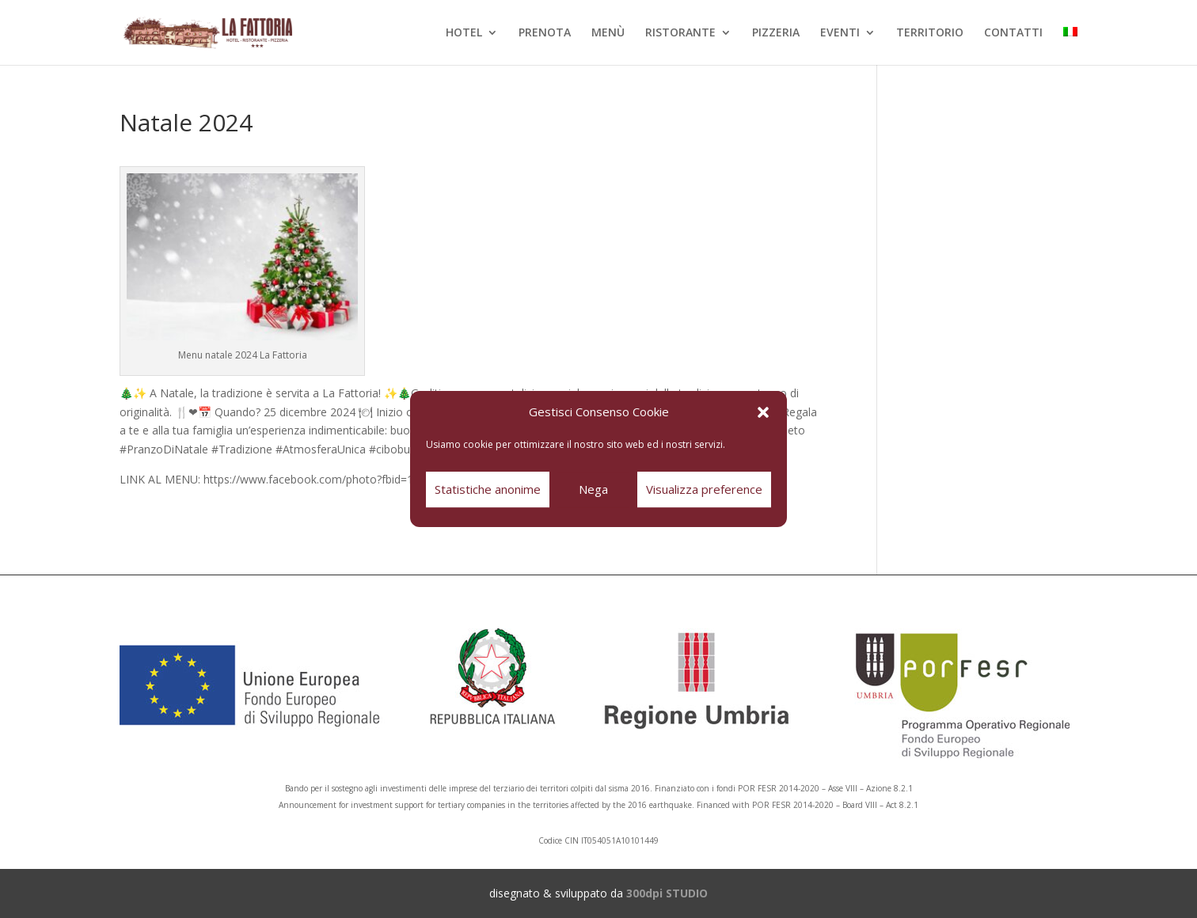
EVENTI (840, 33)
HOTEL (464, 33)
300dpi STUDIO (667, 893)
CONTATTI (1013, 33)
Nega (593, 489)
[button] (763, 412)
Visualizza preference (704, 489)
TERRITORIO (929, 33)
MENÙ (608, 33)
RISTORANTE (680, 33)
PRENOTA (545, 33)
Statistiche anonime (488, 489)
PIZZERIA (776, 33)
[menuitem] (1070, 46)
